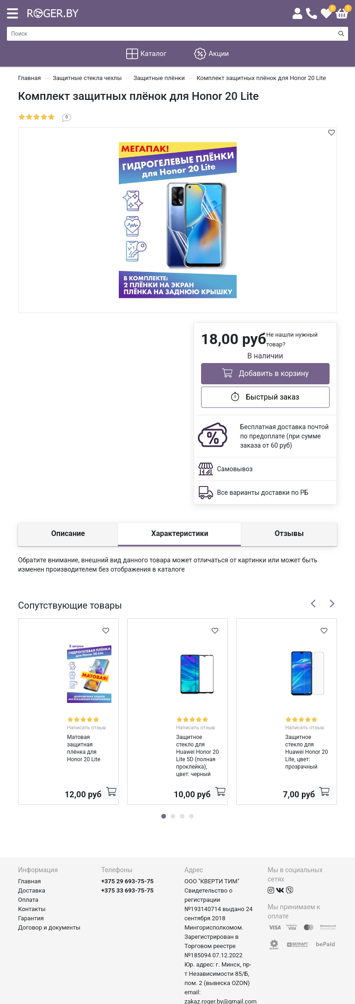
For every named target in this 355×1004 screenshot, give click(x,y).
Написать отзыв (80, 719)
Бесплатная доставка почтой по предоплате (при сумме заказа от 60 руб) (284, 436)
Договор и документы (49, 897)
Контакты (32, 878)
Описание (68, 533)
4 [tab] (191, 786)
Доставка (31, 860)
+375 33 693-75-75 (127, 860)
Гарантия (31, 888)
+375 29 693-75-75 (127, 851)
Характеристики (179, 533)
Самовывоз (235, 469)
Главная (29, 851)
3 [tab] (182, 786)
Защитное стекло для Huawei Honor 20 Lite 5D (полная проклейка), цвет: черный (172, 736)
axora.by (325, 996)
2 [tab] (173, 786)
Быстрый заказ (265, 396)
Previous (313, 603)
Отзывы (289, 533)
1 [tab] (163, 786)
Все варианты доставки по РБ (263, 492)
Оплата (28, 869)
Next (332, 603)
